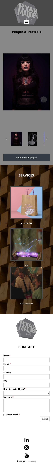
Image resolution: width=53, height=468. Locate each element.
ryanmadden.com (29, 461)
